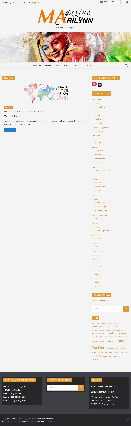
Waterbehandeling (101, 286)
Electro (94, 147)
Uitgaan (95, 243)
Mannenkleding (100, 206)
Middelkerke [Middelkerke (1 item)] (109, 342)
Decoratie (8, 107)
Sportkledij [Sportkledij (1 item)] (115, 352)
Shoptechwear (37, 2)
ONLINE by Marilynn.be (101, 300)
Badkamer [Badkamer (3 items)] (112, 323)
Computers (98, 151)
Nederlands (107, 1)
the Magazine (14, 386)
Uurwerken (96, 255)
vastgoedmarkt (13, 393)
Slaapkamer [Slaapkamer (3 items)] (101, 352)
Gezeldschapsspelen (102, 230)
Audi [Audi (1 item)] (93, 324)
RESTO (66, 65)
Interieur (97, 143)
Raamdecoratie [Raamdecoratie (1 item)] (121, 348)
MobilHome (99, 119)
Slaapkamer (99, 274)
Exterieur (97, 139)
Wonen (95, 259)
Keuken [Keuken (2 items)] (102, 336)
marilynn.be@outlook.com (102, 392)
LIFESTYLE (77, 65)
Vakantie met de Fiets (102, 171)
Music (96, 103)
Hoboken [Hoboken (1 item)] (109, 333)
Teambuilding (99, 107)
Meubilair (98, 270)
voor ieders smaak (14, 396)
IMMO (57, 65)
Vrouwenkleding (100, 210)
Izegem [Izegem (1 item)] (123, 333)
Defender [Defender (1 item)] (104, 327)
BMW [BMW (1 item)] (118, 324)
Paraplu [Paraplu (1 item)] (107, 348)
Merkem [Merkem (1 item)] (101, 342)
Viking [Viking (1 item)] (119, 356)
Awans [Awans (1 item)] (105, 324)
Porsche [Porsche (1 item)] (112, 348)
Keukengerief (99, 266)
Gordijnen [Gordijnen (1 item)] (95, 333)
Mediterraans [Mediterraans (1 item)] (123, 336)
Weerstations (99, 190)
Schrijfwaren (99, 131)
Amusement (97, 100)
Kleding (95, 199)
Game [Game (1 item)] (105, 330)
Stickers (39, 112)
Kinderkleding (99, 202)
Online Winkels (30, 112)
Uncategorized (97, 251)
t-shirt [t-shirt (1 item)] (121, 352)
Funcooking (98, 155)
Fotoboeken (99, 182)
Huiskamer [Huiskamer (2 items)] (116, 333)
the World (11, 390)
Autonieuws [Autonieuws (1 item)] (99, 324)
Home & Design (98, 179)
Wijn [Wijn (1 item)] (123, 356)
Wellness (97, 246)
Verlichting (98, 282)
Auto (94, 112)
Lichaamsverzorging (100, 215)
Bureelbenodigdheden (100, 127)
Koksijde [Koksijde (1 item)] (108, 336)
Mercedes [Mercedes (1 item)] (95, 342)
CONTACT (89, 65)
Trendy (94, 235)
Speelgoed (96, 227)
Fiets (94, 167)
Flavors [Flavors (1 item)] (100, 330)
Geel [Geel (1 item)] (108, 330)
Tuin (96, 278)
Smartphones (99, 159)
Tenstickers (12, 116)
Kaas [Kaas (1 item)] (97, 336)
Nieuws (95, 223)
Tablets (97, 163)
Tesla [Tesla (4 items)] (98, 355)
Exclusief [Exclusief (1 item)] (95, 330)
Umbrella (97, 238)
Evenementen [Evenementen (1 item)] (120, 327)
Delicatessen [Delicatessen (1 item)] (112, 327)
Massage (98, 218)
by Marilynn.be (14, 400)
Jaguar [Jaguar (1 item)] (94, 336)
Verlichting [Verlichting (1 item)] (105, 356)
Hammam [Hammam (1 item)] (102, 333)
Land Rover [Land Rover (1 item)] (115, 336)
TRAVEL (48, 65)
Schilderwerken (100, 186)
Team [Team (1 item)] (93, 356)
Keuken (97, 262)
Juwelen (95, 195)
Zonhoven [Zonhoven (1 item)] (95, 359)
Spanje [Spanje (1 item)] (110, 352)
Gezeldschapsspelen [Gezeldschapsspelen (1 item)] (117, 330)
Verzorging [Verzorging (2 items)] (113, 356)
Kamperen (98, 115)
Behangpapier (11, 112)
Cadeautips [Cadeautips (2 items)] (96, 327)
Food (94, 175)
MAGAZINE (37, 65)
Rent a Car (98, 123)
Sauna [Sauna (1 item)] (94, 352)
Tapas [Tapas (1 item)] (125, 352)
